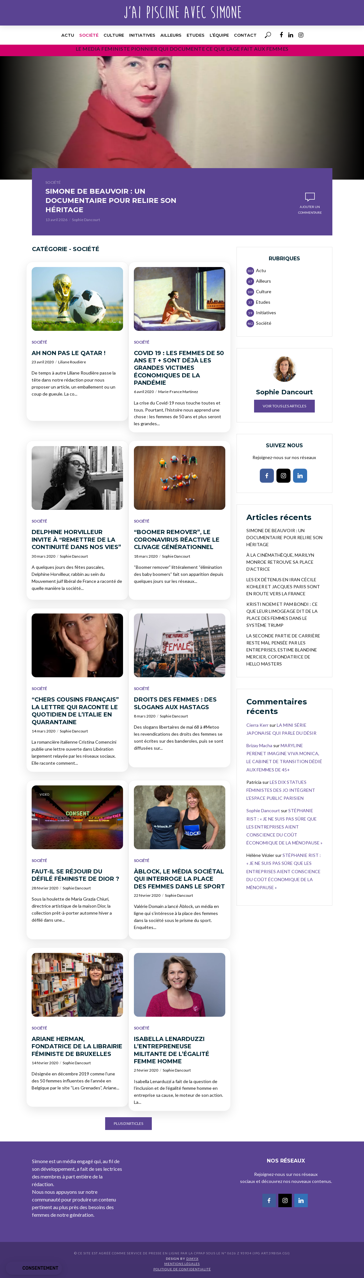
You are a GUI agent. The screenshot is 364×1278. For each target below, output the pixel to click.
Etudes (196, 35)
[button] (34, 1268)
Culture (114, 35)
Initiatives (142, 35)
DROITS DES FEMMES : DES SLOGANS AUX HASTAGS (175, 704)
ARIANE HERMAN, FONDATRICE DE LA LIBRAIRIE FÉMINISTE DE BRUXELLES (77, 1048)
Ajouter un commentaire (310, 210)
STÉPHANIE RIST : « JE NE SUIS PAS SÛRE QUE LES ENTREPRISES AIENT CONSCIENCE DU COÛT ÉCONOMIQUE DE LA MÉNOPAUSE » (284, 828)
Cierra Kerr (257, 726)
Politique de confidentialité (182, 1270)
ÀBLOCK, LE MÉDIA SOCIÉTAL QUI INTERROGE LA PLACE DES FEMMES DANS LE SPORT (179, 880)
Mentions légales (182, 1265)
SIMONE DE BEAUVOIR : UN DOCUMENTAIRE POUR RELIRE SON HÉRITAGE (117, 201)
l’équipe (219, 35)
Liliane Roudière (72, 363)
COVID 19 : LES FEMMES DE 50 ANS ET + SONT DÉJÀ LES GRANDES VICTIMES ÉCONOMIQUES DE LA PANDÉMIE (179, 369)
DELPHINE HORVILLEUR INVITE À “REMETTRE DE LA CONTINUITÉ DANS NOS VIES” (76, 541)
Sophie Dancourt (86, 221)
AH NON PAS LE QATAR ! (68, 354)
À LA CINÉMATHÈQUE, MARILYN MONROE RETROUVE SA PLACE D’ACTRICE (280, 563)
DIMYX (192, 1260)
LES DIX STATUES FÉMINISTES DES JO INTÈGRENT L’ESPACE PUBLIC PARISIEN (280, 791)
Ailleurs (171, 35)
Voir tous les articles (284, 407)
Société (88, 35)
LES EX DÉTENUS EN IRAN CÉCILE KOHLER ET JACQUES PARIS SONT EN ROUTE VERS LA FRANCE (283, 587)
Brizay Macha (259, 746)
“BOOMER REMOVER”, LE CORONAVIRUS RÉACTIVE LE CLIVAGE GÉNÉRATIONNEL (177, 541)
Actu (67, 35)
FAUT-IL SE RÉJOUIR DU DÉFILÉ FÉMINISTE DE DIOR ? (75, 876)
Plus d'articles (128, 1124)
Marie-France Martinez (178, 392)
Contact (245, 35)
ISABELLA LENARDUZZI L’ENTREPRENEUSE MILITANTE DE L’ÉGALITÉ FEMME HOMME (171, 1051)
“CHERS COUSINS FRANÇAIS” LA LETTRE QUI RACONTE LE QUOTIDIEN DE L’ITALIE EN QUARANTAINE (75, 712)
